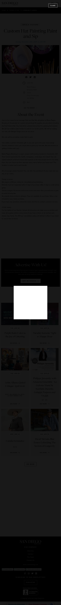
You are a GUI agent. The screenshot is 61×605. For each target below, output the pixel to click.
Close (53, 6)
